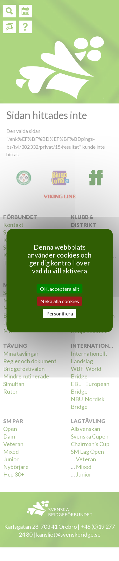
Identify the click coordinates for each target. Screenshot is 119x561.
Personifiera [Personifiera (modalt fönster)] (59, 313)
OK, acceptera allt (59, 289)
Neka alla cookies (59, 301)
